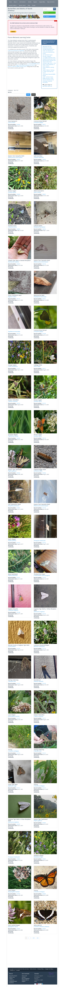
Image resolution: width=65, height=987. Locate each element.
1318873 (18, 507)
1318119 (18, 718)
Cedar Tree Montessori (48, 50)
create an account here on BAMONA (16, 50)
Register (23, 981)
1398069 (44, 159)
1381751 (18, 298)
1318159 (18, 542)
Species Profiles (13, 5)
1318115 (44, 753)
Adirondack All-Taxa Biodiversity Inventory (47, 47)
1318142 (18, 648)
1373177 (18, 368)
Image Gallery (42, 2)
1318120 (44, 683)
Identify (29, 2)
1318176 (44, 507)
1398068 (18, 194)
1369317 (44, 368)
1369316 (18, 403)
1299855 (18, 859)
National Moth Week (47, 61)
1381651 (44, 298)
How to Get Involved (24, 976)
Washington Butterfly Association (47, 81)
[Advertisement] (32, 950)
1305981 (18, 824)
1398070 (18, 159)
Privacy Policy (41, 969)
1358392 (18, 473)
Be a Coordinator (25, 978)
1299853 (44, 859)
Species (10, 92)
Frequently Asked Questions (13, 982)
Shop (29, 5)
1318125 (18, 683)
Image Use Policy (49, 969)
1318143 (44, 613)
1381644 (18, 333)
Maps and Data (51, 2)
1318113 (44, 788)
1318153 (44, 542)
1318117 (44, 718)
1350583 (44, 473)
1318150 (44, 577)
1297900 (18, 893)
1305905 (44, 822)
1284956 (44, 893)
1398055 (44, 229)
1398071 (44, 124)
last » (38, 938)
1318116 (18, 753)
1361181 (44, 403)
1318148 (18, 612)
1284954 (44, 928)
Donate (33, 5)
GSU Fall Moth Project (47, 55)
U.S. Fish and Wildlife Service (33, 63)
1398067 (44, 194)
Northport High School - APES (49, 63)
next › (34, 938)
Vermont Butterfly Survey (48, 79)
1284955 (18, 928)
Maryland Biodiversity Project (49, 59)
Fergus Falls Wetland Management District (25, 65)
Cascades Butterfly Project (48, 49)
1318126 (44, 648)
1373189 (44, 333)
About (15, 2)
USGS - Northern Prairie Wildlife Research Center (48, 77)
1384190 (44, 264)
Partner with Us (25, 980)
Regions (35, 2)
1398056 (18, 229)
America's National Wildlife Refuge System (17, 66)
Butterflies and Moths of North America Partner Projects (49, 42)
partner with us (47, 86)
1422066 (18, 124)
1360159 (44, 438)
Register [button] (46, 16)
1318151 (18, 577)
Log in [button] (46, 12)
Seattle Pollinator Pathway (48, 70)
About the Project (13, 975)
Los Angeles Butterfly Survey (49, 57)
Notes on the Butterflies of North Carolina (49, 65)
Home (10, 2)
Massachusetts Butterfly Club (49, 60)
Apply (28, 94)
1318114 (18, 788)
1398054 (18, 264)
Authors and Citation (12, 978)
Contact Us (12, 970)
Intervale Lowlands (47, 56)
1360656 (18, 438)
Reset (33, 94)
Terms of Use (33, 969)
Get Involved (22, 2)
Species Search (22, 5)
